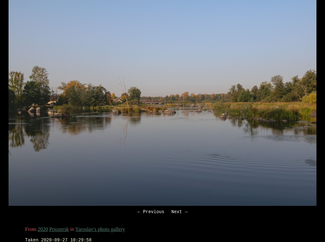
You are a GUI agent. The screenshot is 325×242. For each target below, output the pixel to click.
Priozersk (59, 230)
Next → (179, 212)
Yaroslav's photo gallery (100, 230)
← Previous (151, 212)
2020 (43, 230)
